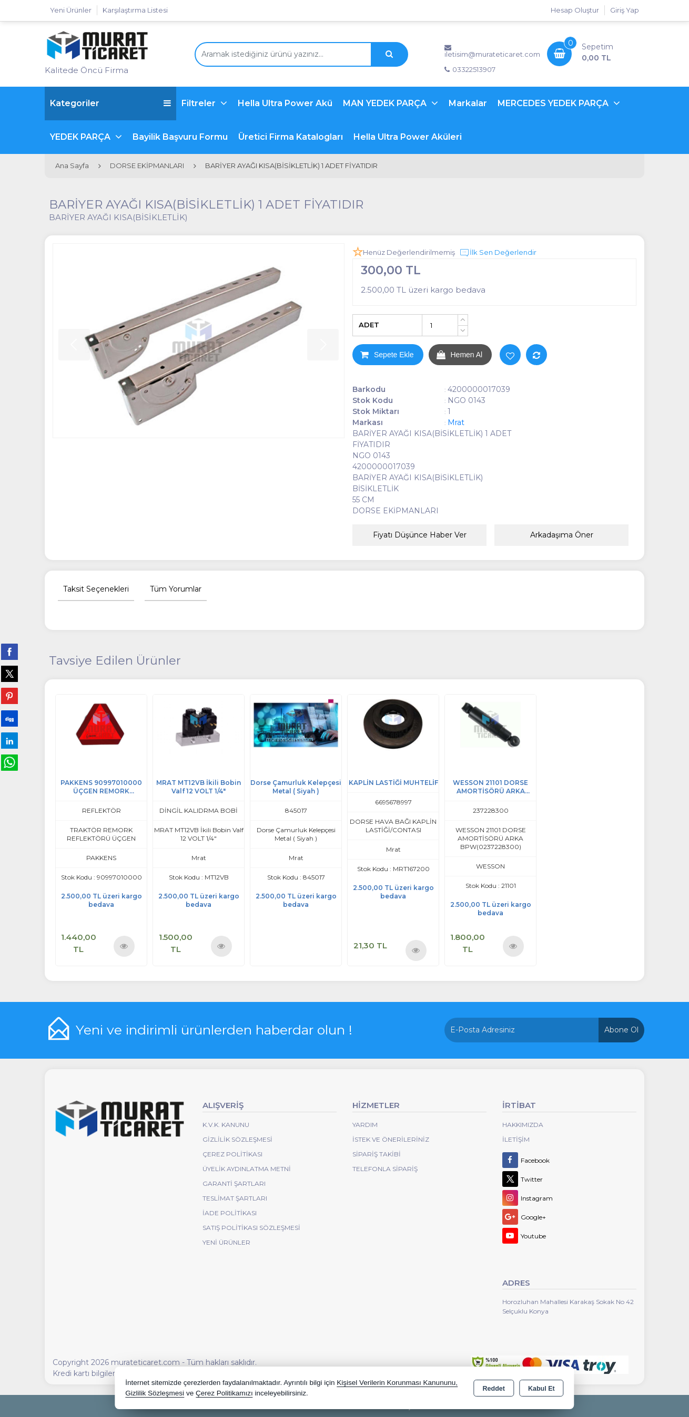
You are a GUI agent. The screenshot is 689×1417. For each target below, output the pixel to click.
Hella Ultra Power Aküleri (407, 137)
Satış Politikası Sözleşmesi (251, 1228)
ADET (369, 324)
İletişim (516, 1139)
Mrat (456, 422)
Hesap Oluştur (575, 10)
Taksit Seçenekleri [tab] (96, 589)
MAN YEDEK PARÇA (386, 103)
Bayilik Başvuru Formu (180, 137)
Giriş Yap (624, 10)
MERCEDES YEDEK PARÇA (554, 103)
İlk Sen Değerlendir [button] (497, 252)
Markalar (468, 103)
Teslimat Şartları (234, 1198)
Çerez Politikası (232, 1154)
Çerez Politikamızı (224, 1393)
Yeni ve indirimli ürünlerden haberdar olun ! (214, 1030)
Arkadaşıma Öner (561, 535)
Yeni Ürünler (226, 1242)
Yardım (365, 1125)
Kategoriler (110, 103)
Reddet (494, 1388)
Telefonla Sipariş (385, 1169)
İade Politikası (229, 1213)
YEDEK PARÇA (81, 137)
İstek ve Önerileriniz (390, 1139)
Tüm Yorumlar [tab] (175, 589)
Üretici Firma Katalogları (290, 137)
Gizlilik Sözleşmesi (237, 1139)
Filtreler (199, 103)
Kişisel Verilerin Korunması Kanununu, (397, 1383)
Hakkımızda (522, 1125)
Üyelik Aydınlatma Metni (246, 1169)
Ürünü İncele (124, 946)
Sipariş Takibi (376, 1154)
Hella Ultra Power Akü (285, 103)
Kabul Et (541, 1388)
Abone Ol (621, 1030)
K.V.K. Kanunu (225, 1125)
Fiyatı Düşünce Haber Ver (420, 535)
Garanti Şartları (234, 1183)
